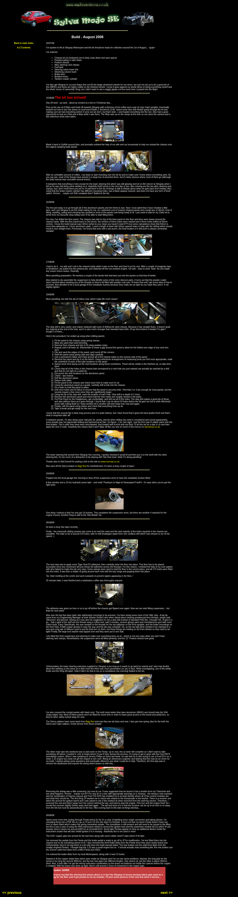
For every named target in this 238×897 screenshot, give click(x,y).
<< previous (12, 892)
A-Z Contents (24, 47)
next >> (167, 892)
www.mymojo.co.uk (110, 461)
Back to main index (23, 43)
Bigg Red (82, 466)
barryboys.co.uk (152, 427)
